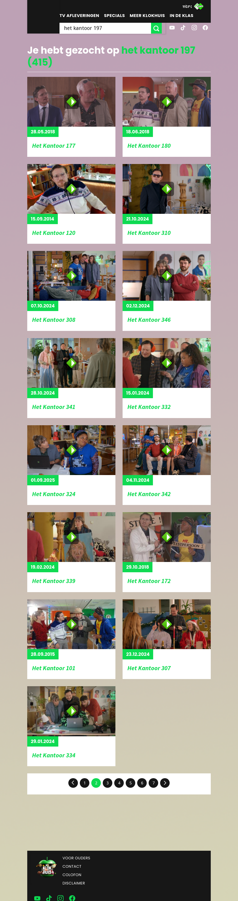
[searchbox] (107, 28)
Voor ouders (76, 858)
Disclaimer (74, 883)
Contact (72, 866)
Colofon (72, 875)
